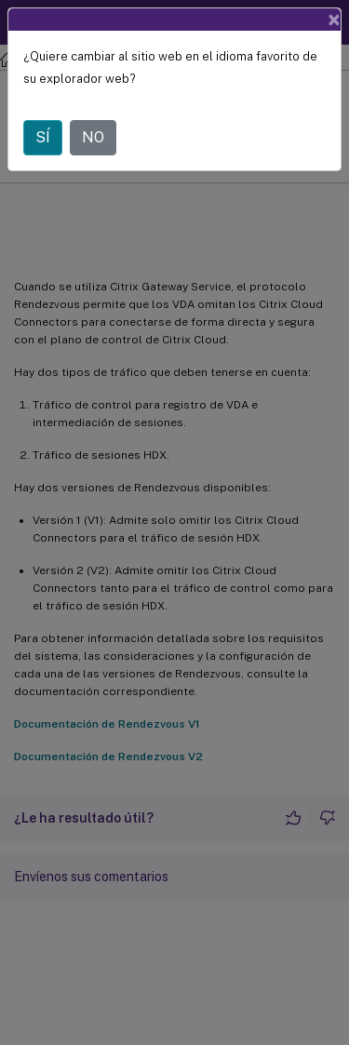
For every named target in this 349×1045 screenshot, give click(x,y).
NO (93, 137)
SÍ (42, 137)
